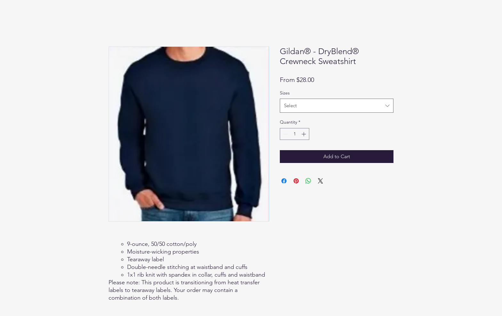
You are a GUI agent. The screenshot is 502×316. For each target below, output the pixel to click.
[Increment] (304, 134)
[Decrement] (285, 134)
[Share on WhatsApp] (308, 181)
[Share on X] (320, 181)
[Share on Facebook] (284, 181)
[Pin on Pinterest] (296, 181)
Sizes (285, 93)
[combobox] (336, 106)
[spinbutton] (294, 134)
